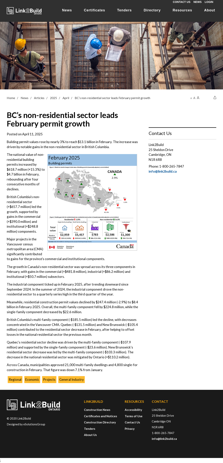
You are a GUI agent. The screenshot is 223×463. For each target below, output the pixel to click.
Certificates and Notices (100, 416)
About (209, 10)
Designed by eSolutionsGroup (26, 424)
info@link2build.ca (163, 171)
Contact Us (181, 1)
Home (11, 98)
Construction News (97, 409)
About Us (90, 435)
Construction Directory (100, 422)
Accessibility (133, 409)
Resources (182, 10)
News (197, 1)
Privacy (130, 428)
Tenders (124, 10)
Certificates (94, 10)
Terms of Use (133, 416)
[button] (191, 97)
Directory (152, 10)
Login (209, 1)
